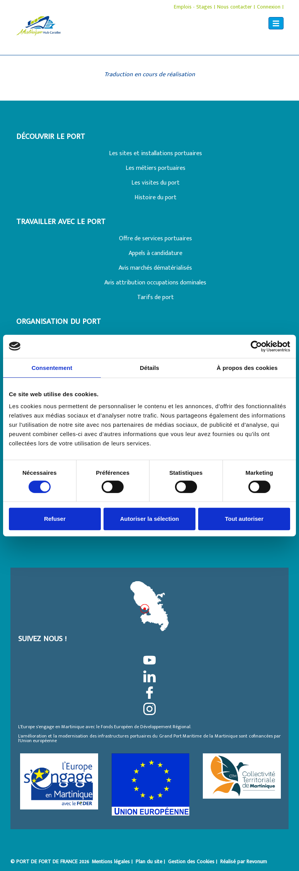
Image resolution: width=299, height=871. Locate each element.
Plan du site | (151, 861)
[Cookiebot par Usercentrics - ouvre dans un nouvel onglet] (256, 346)
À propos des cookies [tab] (247, 367)
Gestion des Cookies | (193, 861)
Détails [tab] (149, 367)
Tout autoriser (244, 518)
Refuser (55, 518)
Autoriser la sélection (149, 518)
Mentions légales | (113, 861)
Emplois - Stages (193, 6)
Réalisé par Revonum (243, 861)
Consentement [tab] (52, 367)
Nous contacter (234, 6)
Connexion (268, 6)
